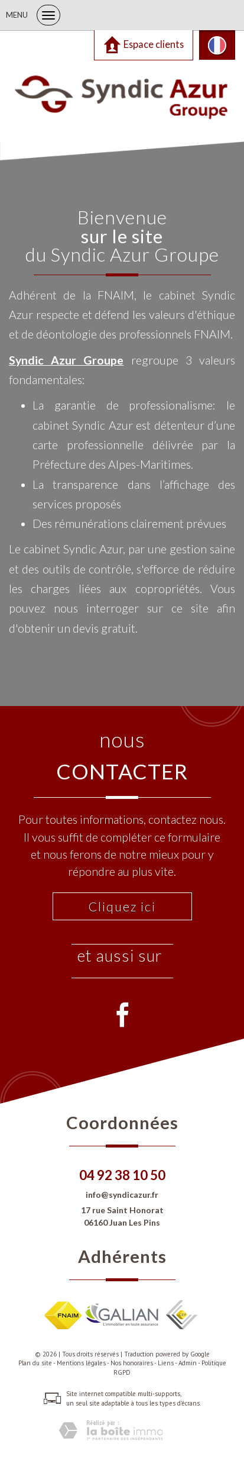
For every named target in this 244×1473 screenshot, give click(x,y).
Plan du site (35, 1363)
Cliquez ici (122, 906)
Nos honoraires (131, 1363)
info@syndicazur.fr (122, 1195)
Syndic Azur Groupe (66, 360)
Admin (187, 1363)
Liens (166, 1363)
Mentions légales (81, 1363)
